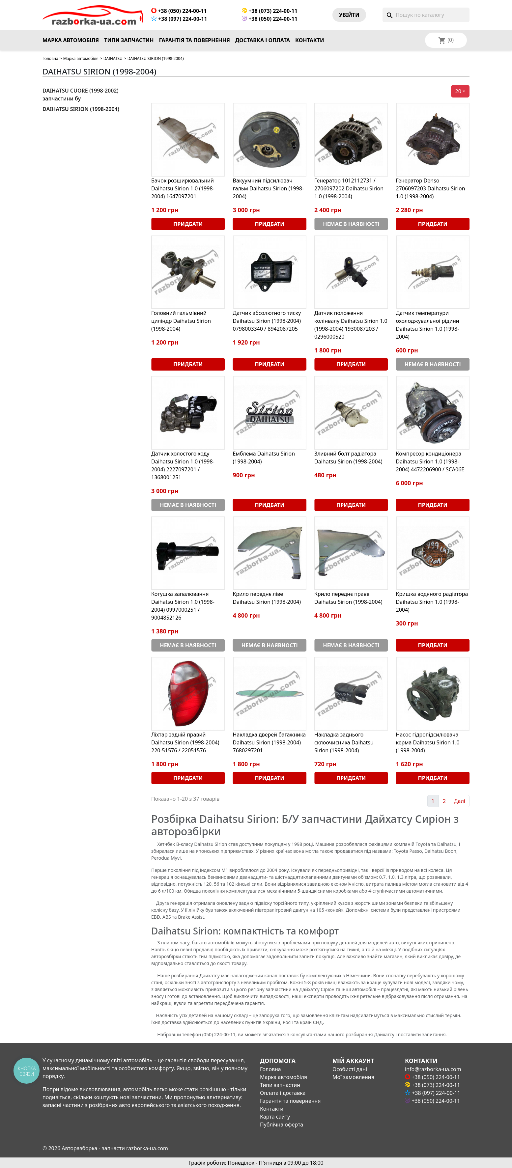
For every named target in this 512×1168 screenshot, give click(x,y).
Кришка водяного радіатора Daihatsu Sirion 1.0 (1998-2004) (432, 601)
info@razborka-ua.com (433, 1069)
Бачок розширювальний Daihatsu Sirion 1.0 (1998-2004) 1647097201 (182, 188)
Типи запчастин (129, 40)
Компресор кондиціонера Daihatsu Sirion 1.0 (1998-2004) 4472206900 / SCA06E (430, 461)
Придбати (188, 224)
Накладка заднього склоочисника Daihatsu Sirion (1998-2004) (344, 742)
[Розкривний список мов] (454, 40)
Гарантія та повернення (194, 40)
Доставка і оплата (262, 40)
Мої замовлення (353, 1077)
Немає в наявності (351, 224)
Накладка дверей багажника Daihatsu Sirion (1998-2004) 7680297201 (269, 742)
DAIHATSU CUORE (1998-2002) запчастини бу (81, 94)
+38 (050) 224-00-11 (179, 10)
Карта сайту (275, 1116)
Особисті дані (349, 1069)
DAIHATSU (113, 58)
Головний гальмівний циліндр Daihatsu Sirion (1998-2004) (181, 320)
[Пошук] (426, 15)
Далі (459, 801)
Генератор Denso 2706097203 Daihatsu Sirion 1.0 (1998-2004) (430, 188)
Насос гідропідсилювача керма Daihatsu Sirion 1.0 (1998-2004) (428, 742)
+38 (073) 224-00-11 (270, 10)
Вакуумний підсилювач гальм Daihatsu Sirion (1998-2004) (268, 188)
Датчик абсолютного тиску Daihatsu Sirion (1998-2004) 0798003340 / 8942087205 (267, 320)
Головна (50, 58)
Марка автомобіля (71, 40)
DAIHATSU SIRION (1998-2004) (81, 109)
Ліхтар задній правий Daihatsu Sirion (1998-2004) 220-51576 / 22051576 (185, 742)
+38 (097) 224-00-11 (179, 18)
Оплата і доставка (282, 1093)
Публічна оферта (281, 1124)
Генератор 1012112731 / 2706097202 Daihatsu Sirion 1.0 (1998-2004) (349, 188)
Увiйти (349, 14)
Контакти (309, 40)
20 (458, 91)
